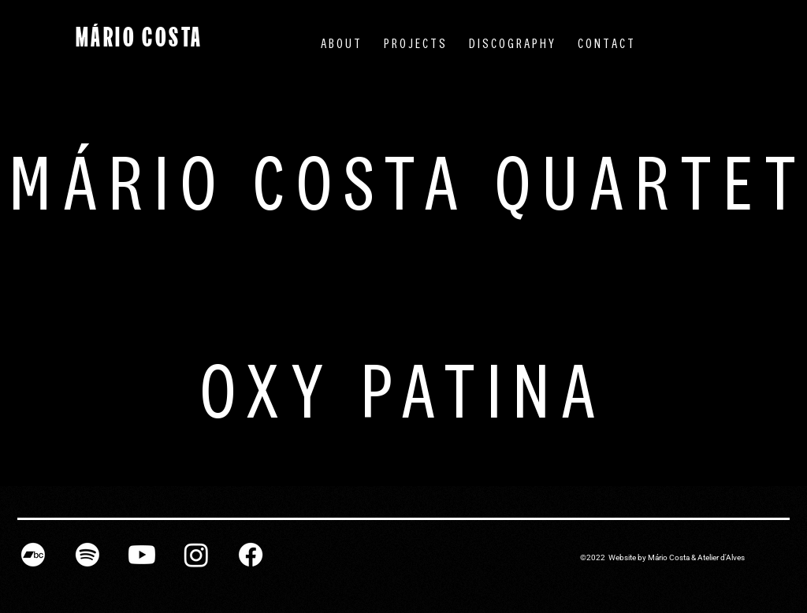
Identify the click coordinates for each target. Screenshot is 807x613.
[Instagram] (196, 554)
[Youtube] (142, 554)
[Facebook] (250, 554)
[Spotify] (87, 554)
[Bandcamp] (33, 554)
